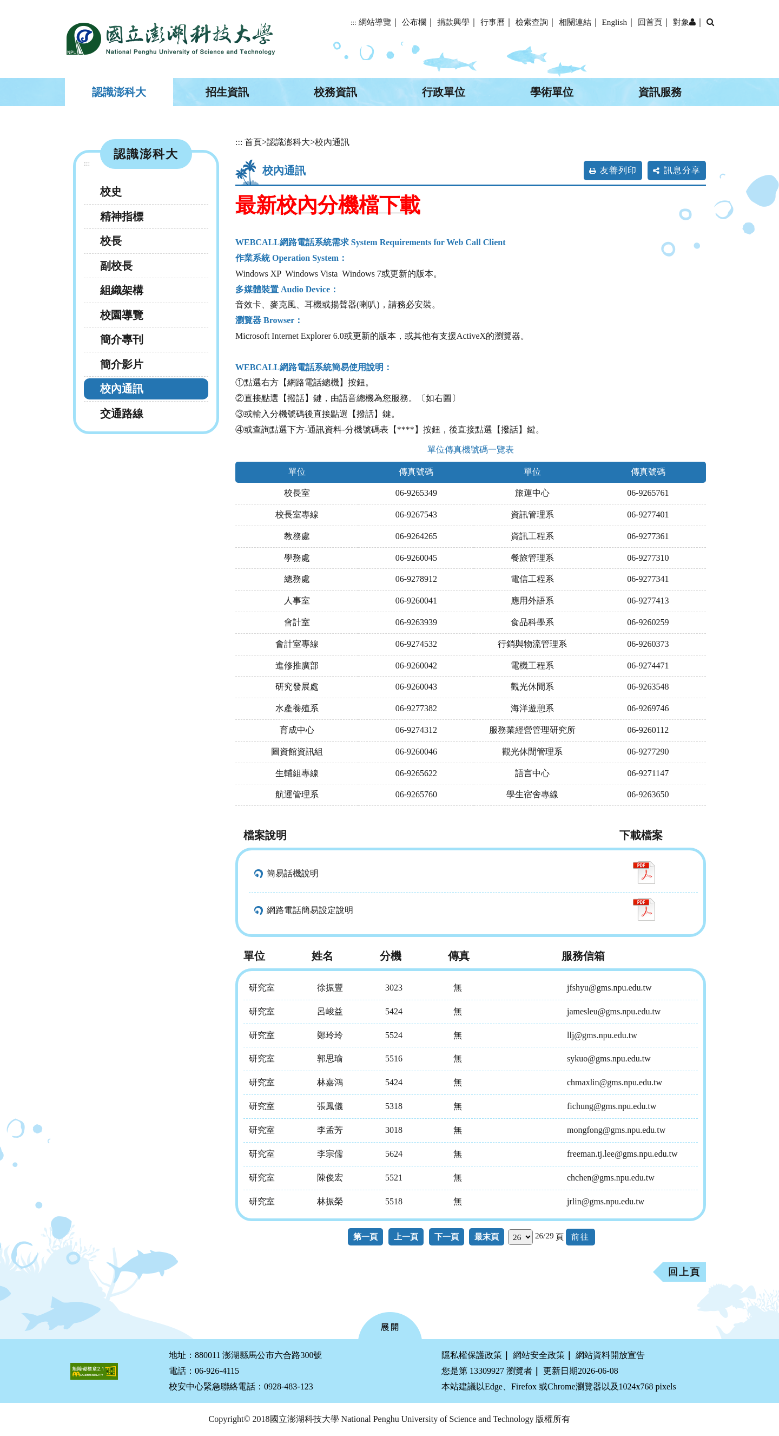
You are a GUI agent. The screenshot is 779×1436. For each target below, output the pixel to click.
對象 (684, 22)
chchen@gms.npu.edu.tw (611, 1177)
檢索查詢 (532, 22)
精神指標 (121, 216)
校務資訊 (335, 92)
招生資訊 (227, 92)
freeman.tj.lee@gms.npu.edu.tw (622, 1153)
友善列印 (618, 170)
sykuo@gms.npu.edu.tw (609, 1058)
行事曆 (492, 22)
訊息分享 (682, 170)
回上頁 (684, 1272)
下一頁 (446, 1236)
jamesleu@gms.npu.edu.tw (614, 1011)
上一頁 (406, 1236)
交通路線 (121, 413)
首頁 (253, 142)
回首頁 (650, 22)
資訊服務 (660, 92)
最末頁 (486, 1236)
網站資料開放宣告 (610, 1355)
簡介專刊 (121, 339)
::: (354, 23)
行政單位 (443, 92)
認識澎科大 (119, 92)
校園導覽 (121, 315)
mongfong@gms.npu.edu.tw (616, 1130)
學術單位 (551, 92)
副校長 (116, 266)
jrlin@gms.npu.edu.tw (605, 1201)
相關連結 (575, 22)
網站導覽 (375, 22)
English (614, 22)
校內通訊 (121, 389)
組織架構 (121, 290)
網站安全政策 (539, 1355)
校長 (111, 241)
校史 (111, 192)
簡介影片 (121, 364)
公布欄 (414, 22)
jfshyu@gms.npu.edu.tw (609, 987)
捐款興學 (453, 22)
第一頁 (365, 1236)
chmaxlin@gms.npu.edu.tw (614, 1082)
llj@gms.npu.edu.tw (602, 1035)
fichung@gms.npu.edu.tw (611, 1106)
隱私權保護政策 (471, 1355)
